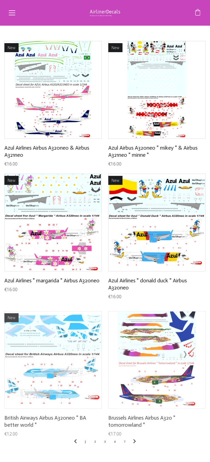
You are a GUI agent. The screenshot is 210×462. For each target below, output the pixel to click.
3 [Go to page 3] (105, 441)
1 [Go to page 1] (85, 441)
